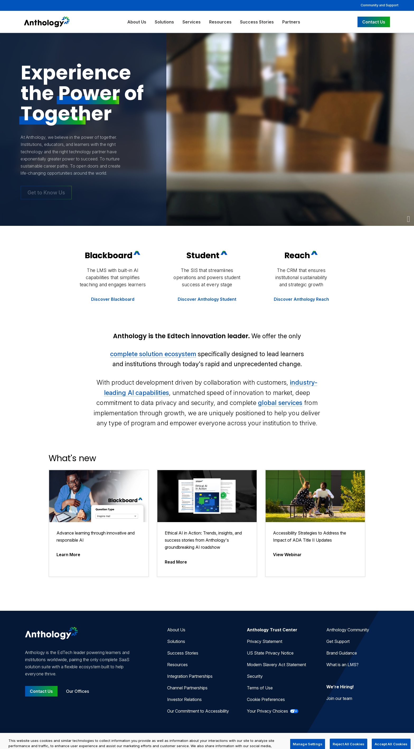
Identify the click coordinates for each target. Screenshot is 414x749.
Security (255, 676)
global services (280, 403)
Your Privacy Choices (272, 711)
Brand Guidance (341, 653)
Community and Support (379, 5)
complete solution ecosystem (153, 354)
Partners (291, 22)
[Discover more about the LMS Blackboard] (113, 279)
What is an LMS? (342, 664)
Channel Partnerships (187, 687)
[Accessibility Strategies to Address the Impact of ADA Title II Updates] (315, 523)
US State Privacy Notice (270, 653)
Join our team (339, 698)
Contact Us (373, 22)
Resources (220, 22)
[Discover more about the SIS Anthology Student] (207, 279)
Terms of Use (260, 687)
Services (191, 22)
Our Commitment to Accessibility (198, 711)
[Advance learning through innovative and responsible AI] (99, 523)
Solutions (164, 22)
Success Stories (257, 22)
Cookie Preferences (266, 699)
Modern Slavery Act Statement (276, 664)
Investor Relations (184, 699)
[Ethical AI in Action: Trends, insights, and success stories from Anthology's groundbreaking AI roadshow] (207, 523)
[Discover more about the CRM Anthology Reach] (301, 279)
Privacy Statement (264, 641)
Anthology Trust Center (272, 629)
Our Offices (77, 691)
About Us (136, 22)
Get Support (338, 641)
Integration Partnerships (190, 676)
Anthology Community (347, 629)
